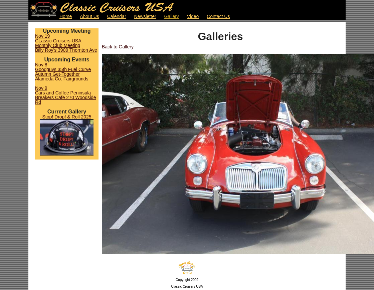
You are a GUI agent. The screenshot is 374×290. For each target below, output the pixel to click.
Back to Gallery (118, 46)
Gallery (171, 16)
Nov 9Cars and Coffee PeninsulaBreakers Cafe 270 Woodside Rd (65, 95)
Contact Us (218, 16)
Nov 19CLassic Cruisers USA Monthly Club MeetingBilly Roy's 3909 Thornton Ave (66, 43)
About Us (89, 16)
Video (193, 16)
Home (65, 16)
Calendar (116, 16)
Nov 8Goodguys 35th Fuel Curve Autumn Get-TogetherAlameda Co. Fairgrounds (63, 71)
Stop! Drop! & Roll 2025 (66, 116)
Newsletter (145, 16)
